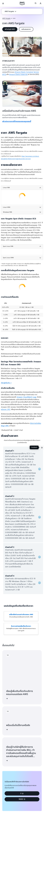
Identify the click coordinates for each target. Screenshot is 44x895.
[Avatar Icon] (40, 3)
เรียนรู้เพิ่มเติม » (6, 383)
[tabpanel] (22, 198)
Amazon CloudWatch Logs (26, 397)
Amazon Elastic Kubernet (18, 74)
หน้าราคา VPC (5, 409)
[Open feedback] (42, 447)
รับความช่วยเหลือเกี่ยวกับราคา (21, 626)
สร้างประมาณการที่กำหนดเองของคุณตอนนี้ (16, 121)
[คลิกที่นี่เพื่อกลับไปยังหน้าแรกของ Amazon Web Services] (22, 3)
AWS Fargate (6, 18)
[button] (10, 11)
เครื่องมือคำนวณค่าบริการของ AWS (21, 614)
